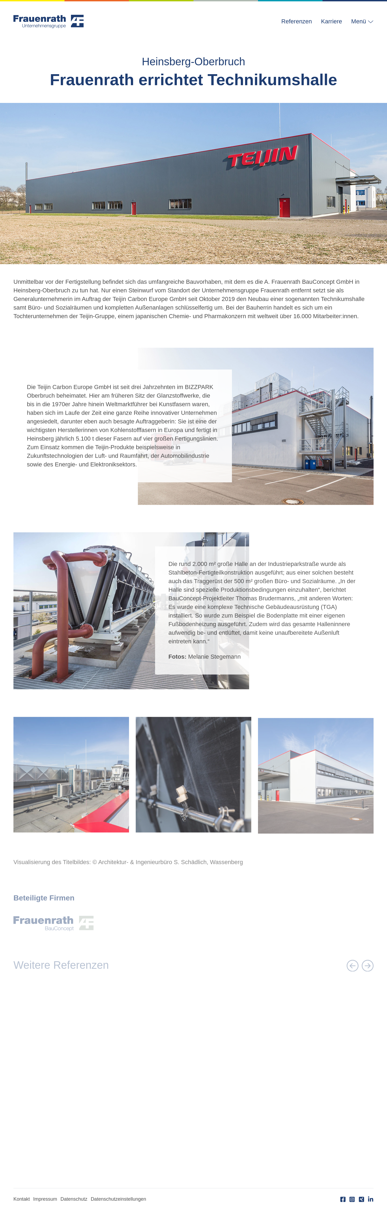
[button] (360, 21)
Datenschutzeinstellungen (118, 1199)
